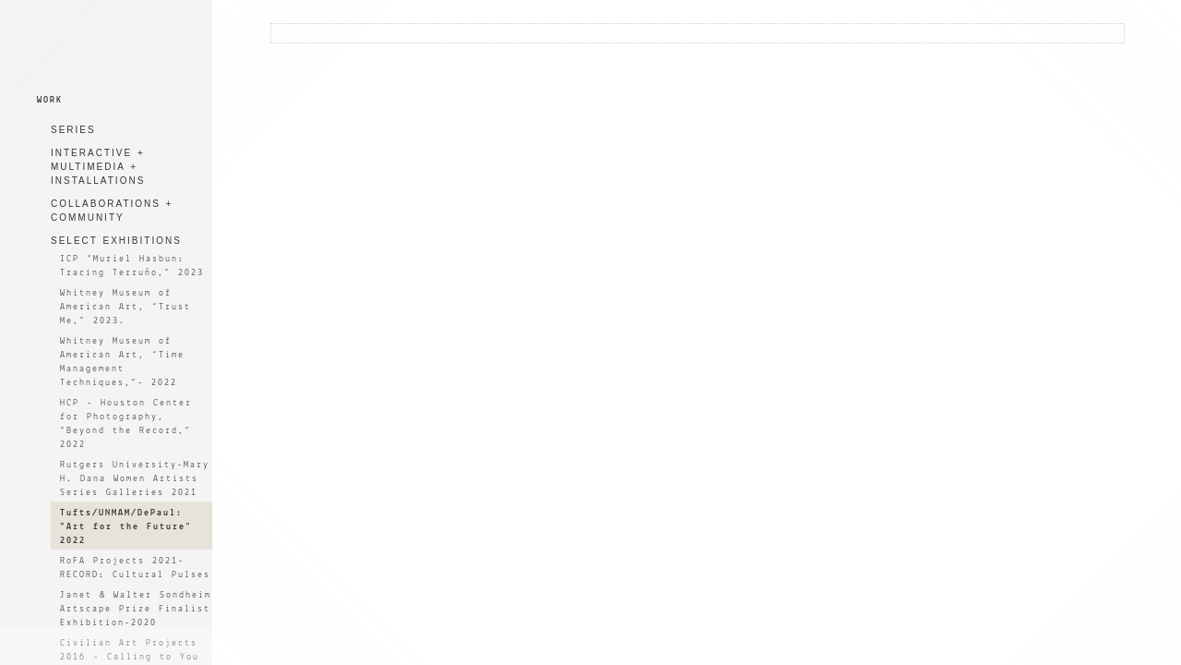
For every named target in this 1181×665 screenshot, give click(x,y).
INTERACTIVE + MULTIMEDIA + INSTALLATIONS (98, 167)
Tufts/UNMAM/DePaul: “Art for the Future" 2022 (126, 527)
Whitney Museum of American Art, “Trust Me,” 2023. (125, 307)
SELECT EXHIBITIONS (116, 241)
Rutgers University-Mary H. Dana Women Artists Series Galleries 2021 (134, 479)
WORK (50, 100)
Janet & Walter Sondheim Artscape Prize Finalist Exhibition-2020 (135, 609)
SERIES (73, 130)
